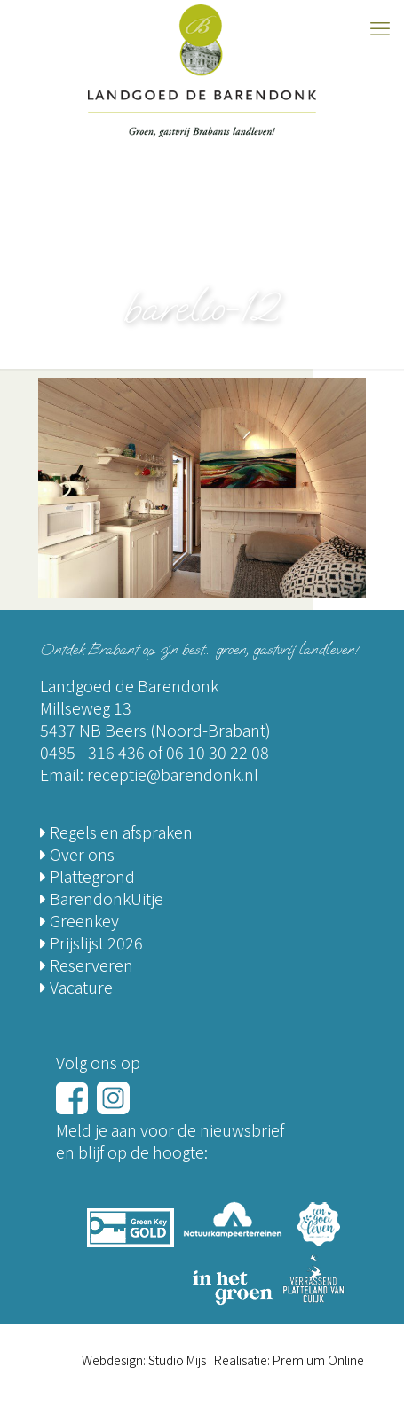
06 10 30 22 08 (217, 751)
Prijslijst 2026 (91, 942)
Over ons (77, 853)
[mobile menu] (380, 27)
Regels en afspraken (116, 831)
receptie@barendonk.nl (172, 773)
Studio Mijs (177, 1360)
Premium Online (318, 1360)
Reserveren (86, 964)
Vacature (76, 986)
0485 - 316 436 (92, 751)
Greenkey (79, 920)
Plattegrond (87, 875)
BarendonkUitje (101, 898)
